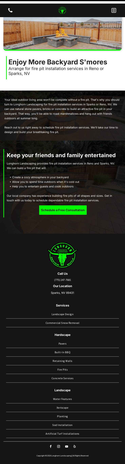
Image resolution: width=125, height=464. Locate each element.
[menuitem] (62, 305)
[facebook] (50, 438)
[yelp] (74, 438)
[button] (113, 6)
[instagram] (58, 438)
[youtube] (66, 438)
